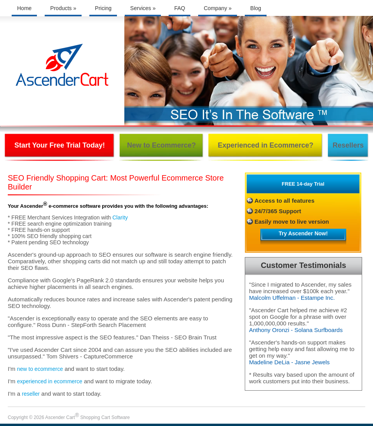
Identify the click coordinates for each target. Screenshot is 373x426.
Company (218, 8)
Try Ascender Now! (303, 233)
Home (24, 8)
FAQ (179, 8)
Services (142, 8)
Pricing (103, 8)
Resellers (348, 145)
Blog (255, 8)
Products (63, 8)
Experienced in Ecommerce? (265, 145)
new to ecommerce (40, 369)
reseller (31, 394)
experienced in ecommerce (49, 381)
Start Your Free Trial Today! (59, 145)
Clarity (120, 217)
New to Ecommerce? (161, 145)
